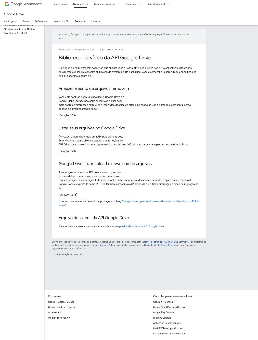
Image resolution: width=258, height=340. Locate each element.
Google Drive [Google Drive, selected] (80, 3)
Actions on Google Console (167, 323)
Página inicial (60, 3)
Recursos (131, 3)
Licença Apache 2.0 (101, 245)
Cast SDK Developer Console (168, 328)
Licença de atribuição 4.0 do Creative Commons (165, 242)
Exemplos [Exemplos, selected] (80, 21)
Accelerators (55, 312)
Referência (41, 21)
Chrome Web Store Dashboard (169, 333)
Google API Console (163, 302)
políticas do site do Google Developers (160, 245)
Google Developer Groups (61, 302)
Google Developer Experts (61, 307)
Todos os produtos (104, 3)
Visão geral (10, 21)
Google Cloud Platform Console (169, 307)
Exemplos (119, 49)
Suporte (95, 21)
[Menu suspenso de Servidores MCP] (169, 4)
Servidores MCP (156, 3)
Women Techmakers (59, 317)
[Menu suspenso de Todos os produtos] (119, 4)
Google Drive (14, 14)
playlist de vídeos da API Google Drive (141, 226)
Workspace (26, 4)
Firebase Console (162, 317)
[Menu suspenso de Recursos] (140, 4)
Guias (25, 21)
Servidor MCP (61, 21)
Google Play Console (163, 312)
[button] (21, 33)
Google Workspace (84, 49)
